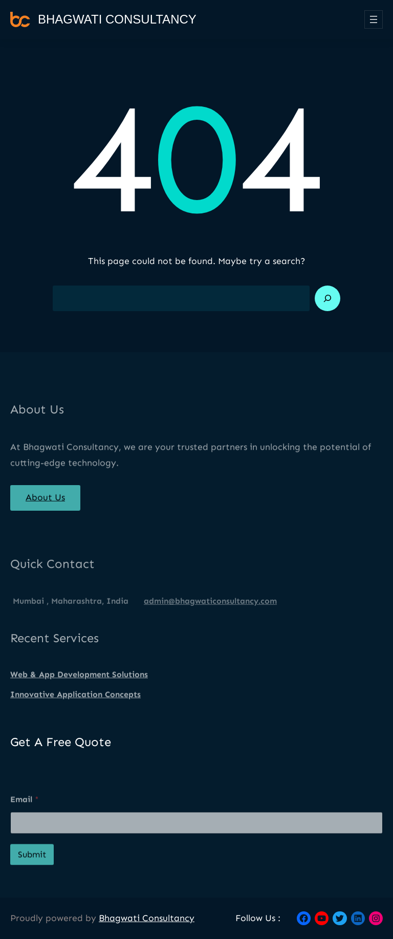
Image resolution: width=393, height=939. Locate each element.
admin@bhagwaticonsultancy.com (210, 614)
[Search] (327, 298)
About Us (45, 502)
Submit (32, 870)
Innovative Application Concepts (75, 701)
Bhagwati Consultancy (117, 19)
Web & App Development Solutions (79, 681)
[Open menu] (373, 19)
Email (24, 815)
